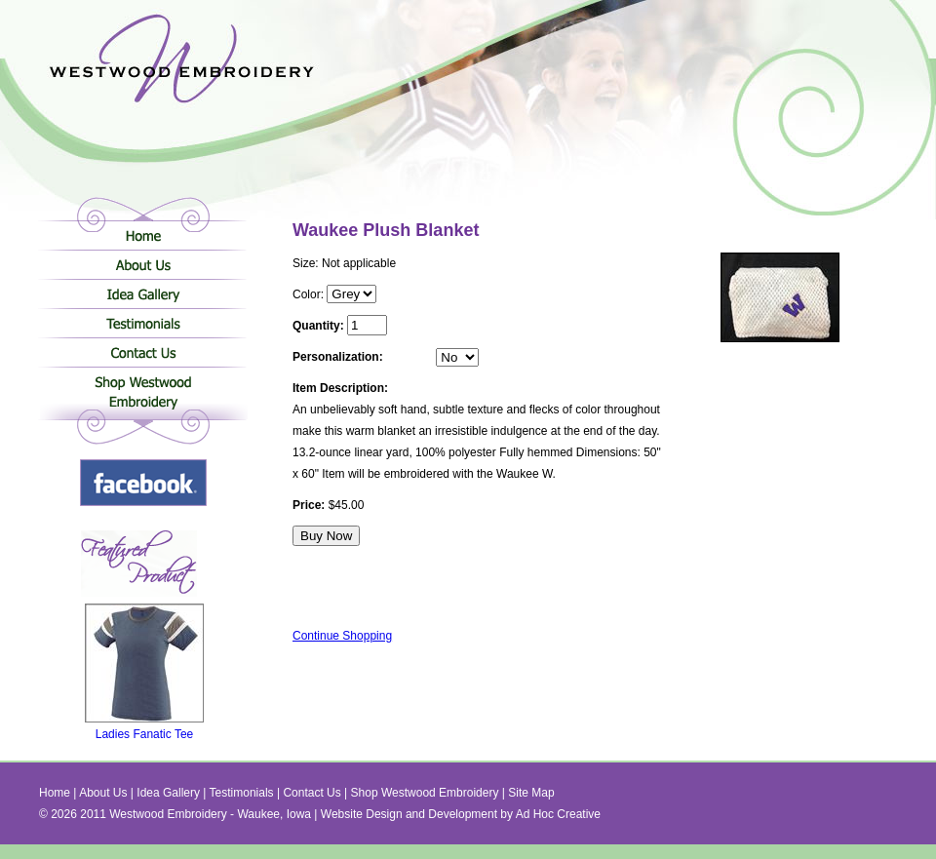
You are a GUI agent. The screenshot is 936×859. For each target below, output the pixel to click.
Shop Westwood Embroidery (143, 396)
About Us (143, 264)
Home (143, 235)
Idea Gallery (143, 293)
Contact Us (143, 352)
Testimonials (143, 322)
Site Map (531, 793)
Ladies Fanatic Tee (144, 729)
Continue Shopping (342, 636)
